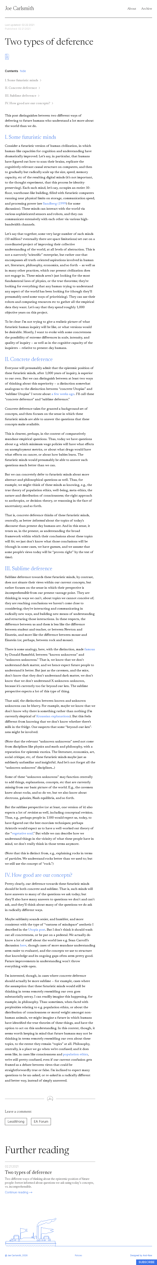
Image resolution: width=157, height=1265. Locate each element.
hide (23, 71)
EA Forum (41, 1121)
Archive (146, 8)
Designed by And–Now (141, 1255)
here (23, 945)
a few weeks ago (63, 394)
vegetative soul (22, 833)
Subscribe (147, 1262)
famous (89, 649)
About (131, 8)
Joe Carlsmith (19, 8)
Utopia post (36, 929)
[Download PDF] (7, 61)
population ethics (75, 1054)
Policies (78, 1255)
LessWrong (16, 1121)
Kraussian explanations (53, 716)
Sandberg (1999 (54, 203)
